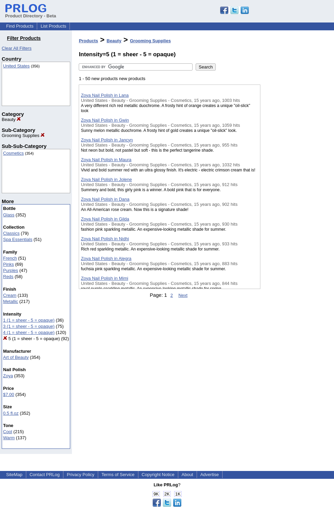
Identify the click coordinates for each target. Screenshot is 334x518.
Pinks (8, 264)
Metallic (10, 301)
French (10, 258)
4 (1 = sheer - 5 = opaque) (29, 332)
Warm (9, 437)
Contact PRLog (45, 474)
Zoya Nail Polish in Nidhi (105, 238)
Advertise (209, 474)
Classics (11, 233)
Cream (9, 295)
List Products (53, 26)
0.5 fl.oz (11, 413)
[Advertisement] (294, 177)
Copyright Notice (158, 474)
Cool (7, 431)
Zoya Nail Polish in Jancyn (107, 139)
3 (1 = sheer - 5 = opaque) (29, 326)
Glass (8, 214)
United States (16, 65)
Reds (8, 276)
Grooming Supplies (23, 135)
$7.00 (8, 394)
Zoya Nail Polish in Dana (105, 199)
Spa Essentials (17, 239)
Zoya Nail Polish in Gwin (105, 120)
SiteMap (14, 474)
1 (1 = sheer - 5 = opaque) (29, 320)
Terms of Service (118, 474)
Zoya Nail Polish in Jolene (106, 179)
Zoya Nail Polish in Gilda (105, 219)
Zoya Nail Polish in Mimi (104, 278)
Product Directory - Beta (30, 13)
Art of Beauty (16, 357)
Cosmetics (13, 153)
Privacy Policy (80, 474)
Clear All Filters (16, 48)
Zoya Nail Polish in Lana (104, 95)
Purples (10, 270)
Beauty (11, 119)
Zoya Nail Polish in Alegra (106, 258)
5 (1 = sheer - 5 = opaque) (31, 338)
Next (182, 295)
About (187, 474)
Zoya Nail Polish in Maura (106, 159)
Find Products (19, 26)
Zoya (8, 375)
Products (88, 40)
